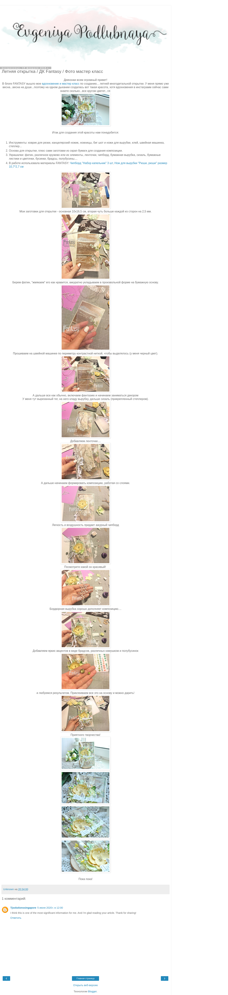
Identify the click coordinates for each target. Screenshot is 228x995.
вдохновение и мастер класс (60, 83)
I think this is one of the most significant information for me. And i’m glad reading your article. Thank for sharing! (73, 912)
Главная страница (86, 978)
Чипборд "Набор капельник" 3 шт (91, 163)
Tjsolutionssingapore (23, 907)
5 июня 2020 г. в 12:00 (50, 907)
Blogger (92, 991)
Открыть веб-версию (85, 985)
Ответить (15, 917)
